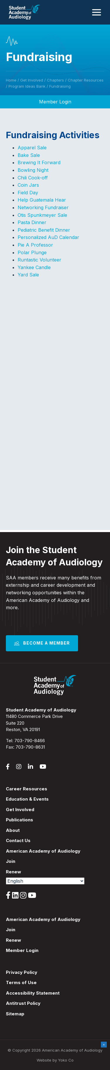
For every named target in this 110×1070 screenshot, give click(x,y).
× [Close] (104, 1044)
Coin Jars (28, 185)
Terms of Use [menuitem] (21, 982)
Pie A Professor (35, 245)
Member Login (55, 102)
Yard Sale (28, 275)
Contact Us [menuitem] (18, 840)
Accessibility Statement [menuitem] (33, 993)
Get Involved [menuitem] (20, 809)
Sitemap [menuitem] (15, 1014)
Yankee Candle (34, 267)
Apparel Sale (32, 147)
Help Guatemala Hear (42, 200)
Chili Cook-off (33, 178)
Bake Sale (29, 155)
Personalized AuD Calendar (48, 237)
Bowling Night (33, 170)
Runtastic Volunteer (39, 260)
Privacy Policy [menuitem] (21, 972)
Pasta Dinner (32, 222)
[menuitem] (55, 887)
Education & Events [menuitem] (27, 799)
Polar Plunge (32, 252)
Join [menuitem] (10, 861)
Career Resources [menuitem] (26, 789)
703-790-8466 (29, 740)
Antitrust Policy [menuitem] (23, 1003)
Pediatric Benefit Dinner (44, 230)
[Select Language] (45, 880)
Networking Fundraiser (43, 207)
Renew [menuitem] (13, 872)
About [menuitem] (13, 830)
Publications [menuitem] (19, 820)
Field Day (28, 192)
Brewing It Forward (39, 162)
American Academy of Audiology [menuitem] (43, 851)
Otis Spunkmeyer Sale (42, 215)
